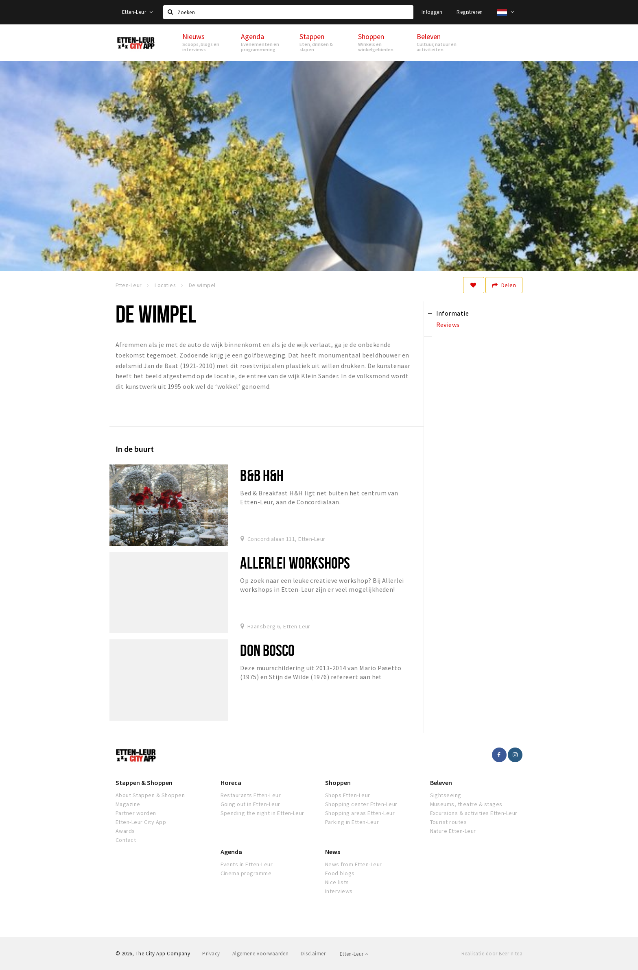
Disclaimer (313, 953)
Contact (126, 840)
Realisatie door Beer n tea (491, 953)
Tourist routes (448, 822)
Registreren (470, 12)
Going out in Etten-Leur (250, 804)
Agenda (231, 852)
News (332, 852)
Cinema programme (246, 873)
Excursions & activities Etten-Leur (474, 813)
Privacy (211, 953)
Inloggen (432, 12)
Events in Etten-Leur (247, 864)
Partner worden (136, 813)
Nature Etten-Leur (453, 831)
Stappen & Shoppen (144, 782)
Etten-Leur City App (141, 822)
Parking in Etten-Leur (352, 822)
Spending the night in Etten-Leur (262, 813)
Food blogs (340, 873)
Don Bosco (267, 650)
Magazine (128, 804)
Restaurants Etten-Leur (251, 795)
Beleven (441, 782)
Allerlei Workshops (295, 562)
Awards (125, 831)
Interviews (339, 891)
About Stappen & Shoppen (150, 795)
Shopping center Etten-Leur (361, 804)
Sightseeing (445, 795)
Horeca (231, 782)
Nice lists (337, 882)
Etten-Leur (137, 12)
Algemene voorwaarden (260, 953)
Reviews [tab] (448, 324)
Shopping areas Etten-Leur (360, 813)
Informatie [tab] (452, 313)
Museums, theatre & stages (466, 804)
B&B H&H (262, 475)
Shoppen (338, 782)
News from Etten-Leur (353, 864)
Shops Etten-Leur (347, 795)
